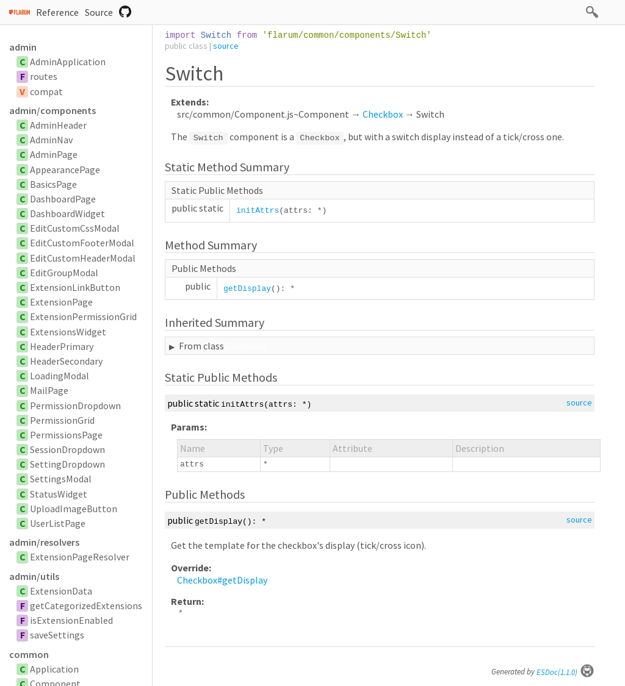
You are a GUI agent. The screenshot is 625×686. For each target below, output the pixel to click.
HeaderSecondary (66, 361)
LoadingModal (59, 376)
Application (54, 669)
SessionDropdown (67, 449)
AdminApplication (68, 61)
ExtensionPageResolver (79, 557)
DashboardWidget (67, 213)
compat (46, 91)
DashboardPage (63, 199)
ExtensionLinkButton (75, 287)
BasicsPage (53, 184)
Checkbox (383, 114)
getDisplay (247, 288)
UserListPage (57, 523)
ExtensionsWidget (68, 332)
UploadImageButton (73, 508)
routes (43, 76)
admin (23, 47)
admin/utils (34, 576)
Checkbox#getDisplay (222, 580)
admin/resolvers (44, 542)
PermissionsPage (66, 435)
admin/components (52, 110)
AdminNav (51, 140)
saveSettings (57, 635)
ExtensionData (61, 591)
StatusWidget (58, 494)
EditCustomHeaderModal (82, 258)
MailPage (49, 390)
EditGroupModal (64, 272)
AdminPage (54, 154)
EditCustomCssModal (75, 228)
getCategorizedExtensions (86, 605)
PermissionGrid (62, 420)
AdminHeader (58, 125)
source (226, 45)
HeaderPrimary (61, 346)
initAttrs (257, 210)
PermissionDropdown (75, 405)
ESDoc (565, 672)
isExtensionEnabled (71, 620)
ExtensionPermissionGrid (83, 316)
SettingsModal (61, 479)
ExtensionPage (61, 302)
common (29, 654)
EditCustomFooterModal (82, 243)
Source (99, 12)
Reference (57, 12)
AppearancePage (65, 169)
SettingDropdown (67, 464)
